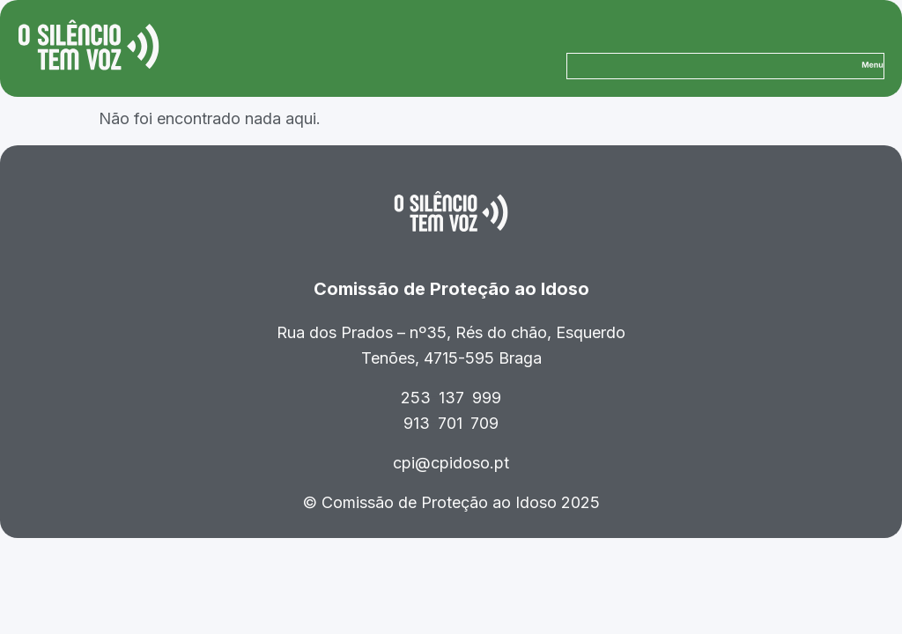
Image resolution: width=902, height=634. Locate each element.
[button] (872, 66)
